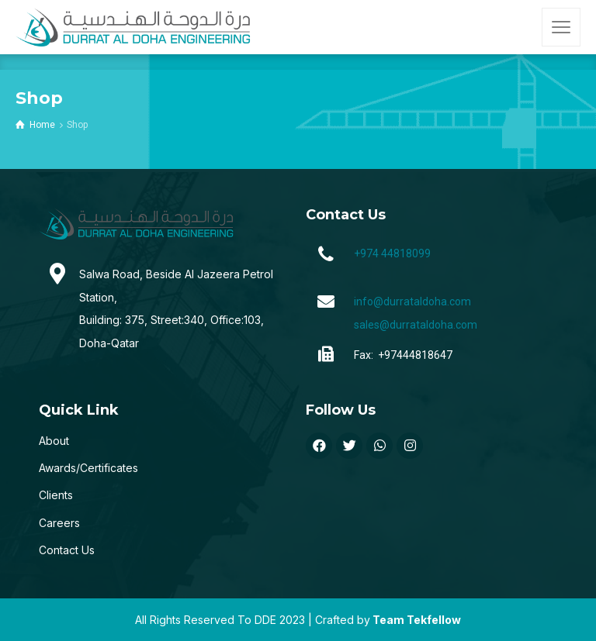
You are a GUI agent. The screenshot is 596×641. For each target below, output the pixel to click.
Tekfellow (434, 619)
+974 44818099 (392, 253)
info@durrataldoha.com (412, 301)
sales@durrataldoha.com (415, 325)
